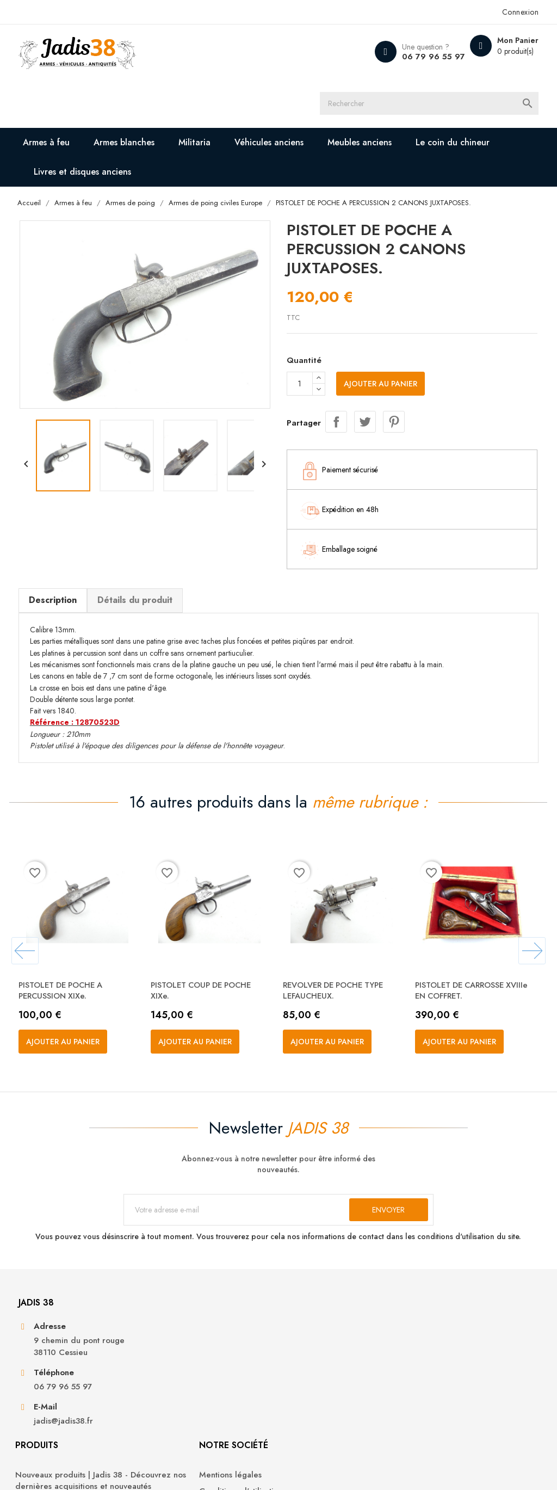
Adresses (436, 1370)
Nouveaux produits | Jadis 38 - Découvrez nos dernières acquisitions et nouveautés (211, 1331)
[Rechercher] (291, 51)
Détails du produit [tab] (139, 551)
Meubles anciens (365, 93)
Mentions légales (318, 1320)
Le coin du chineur (458, 93)
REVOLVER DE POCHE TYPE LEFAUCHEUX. (342, 950)
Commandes (442, 1337)
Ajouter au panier (380, 336)
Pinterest (394, 372)
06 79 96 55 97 (425, 56)
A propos (304, 1353)
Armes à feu (51, 93)
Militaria (200, 93)
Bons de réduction (453, 1386)
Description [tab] (57, 551)
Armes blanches (129, 93)
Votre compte (453, 1290)
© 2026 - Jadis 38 (54, 1468)
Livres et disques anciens (88, 122)
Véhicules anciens (274, 93)
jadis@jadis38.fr (67, 1414)
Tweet (365, 372)
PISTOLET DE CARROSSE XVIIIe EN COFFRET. (468, 950)
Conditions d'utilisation (328, 1337)
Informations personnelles (466, 1320)
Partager (336, 372)
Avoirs (430, 1353)
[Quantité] (300, 336)
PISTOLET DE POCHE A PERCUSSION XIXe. (69, 950)
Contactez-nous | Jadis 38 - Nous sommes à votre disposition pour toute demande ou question (336, 1387)
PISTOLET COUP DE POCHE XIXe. (210, 950)
